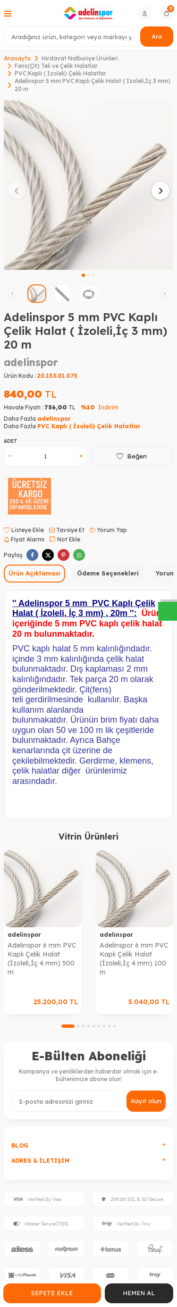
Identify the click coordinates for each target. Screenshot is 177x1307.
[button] (83, 275)
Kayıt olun (146, 1101)
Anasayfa (17, 58)
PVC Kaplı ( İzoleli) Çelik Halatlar (60, 73)
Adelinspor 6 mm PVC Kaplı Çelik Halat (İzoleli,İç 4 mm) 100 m (134, 958)
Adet (10, 441)
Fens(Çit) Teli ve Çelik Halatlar (56, 65)
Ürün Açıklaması (34, 573)
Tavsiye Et (66, 529)
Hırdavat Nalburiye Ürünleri (80, 58)
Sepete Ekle (52, 1293)
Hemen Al (139, 1293)
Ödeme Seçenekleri (108, 573)
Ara (157, 36)
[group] (88, 185)
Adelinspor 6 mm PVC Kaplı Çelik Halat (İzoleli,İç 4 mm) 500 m (42, 958)
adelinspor (31, 362)
